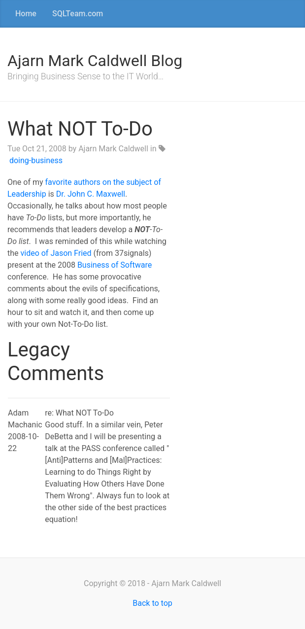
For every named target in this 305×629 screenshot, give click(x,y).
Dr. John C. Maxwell (90, 194)
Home (25, 13)
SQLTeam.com (77, 13)
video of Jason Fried (56, 253)
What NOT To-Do (80, 128)
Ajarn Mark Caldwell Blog (94, 60)
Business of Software (114, 265)
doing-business (36, 160)
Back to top (152, 603)
